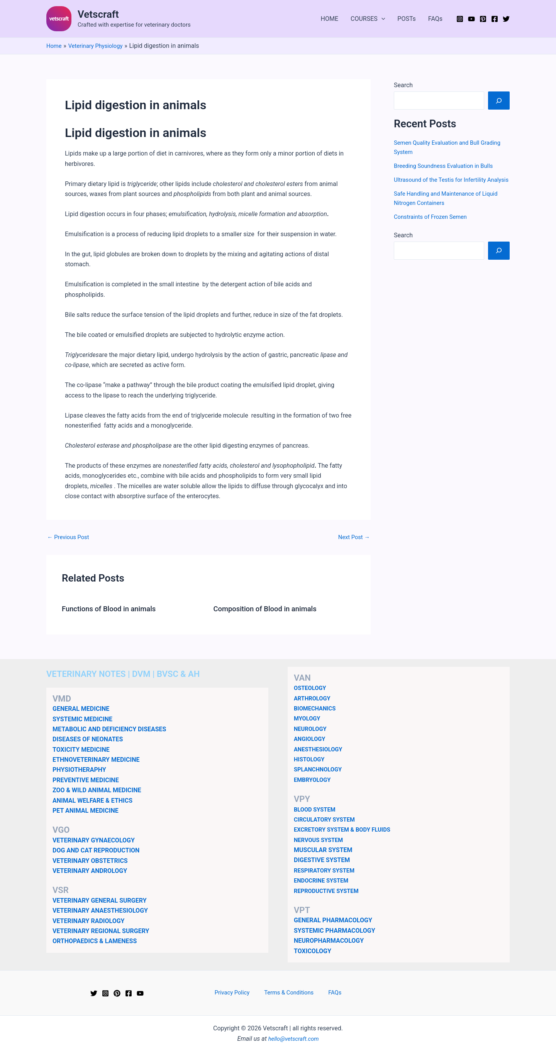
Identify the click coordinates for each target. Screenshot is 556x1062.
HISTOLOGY (310, 759)
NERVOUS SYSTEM (321, 839)
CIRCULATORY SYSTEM (327, 819)
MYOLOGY (308, 718)
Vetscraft (98, 14)
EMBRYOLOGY (314, 779)
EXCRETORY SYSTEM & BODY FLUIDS (346, 829)
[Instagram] (459, 18)
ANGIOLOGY (311, 738)
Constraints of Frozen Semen (433, 226)
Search (403, 85)
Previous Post (70, 537)
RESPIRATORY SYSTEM (327, 870)
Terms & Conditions (290, 992)
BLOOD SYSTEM (316, 809)
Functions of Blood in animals (113, 608)
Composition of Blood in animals (270, 608)
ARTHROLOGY (314, 698)
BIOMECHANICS (316, 708)
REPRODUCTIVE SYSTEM (329, 890)
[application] (381, 18)
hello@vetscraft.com (293, 1038)
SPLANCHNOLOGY (320, 769)
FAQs (435, 18)
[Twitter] (506, 18)
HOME (329, 18)
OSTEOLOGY (311, 688)
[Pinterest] (483, 18)
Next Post (352, 537)
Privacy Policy (238, 992)
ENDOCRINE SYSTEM (323, 880)
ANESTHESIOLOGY (320, 749)
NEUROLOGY (311, 728)
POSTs (406, 18)
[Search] (499, 100)
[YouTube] (471, 18)
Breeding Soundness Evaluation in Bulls (448, 165)
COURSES (368, 18)
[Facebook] (494, 18)
